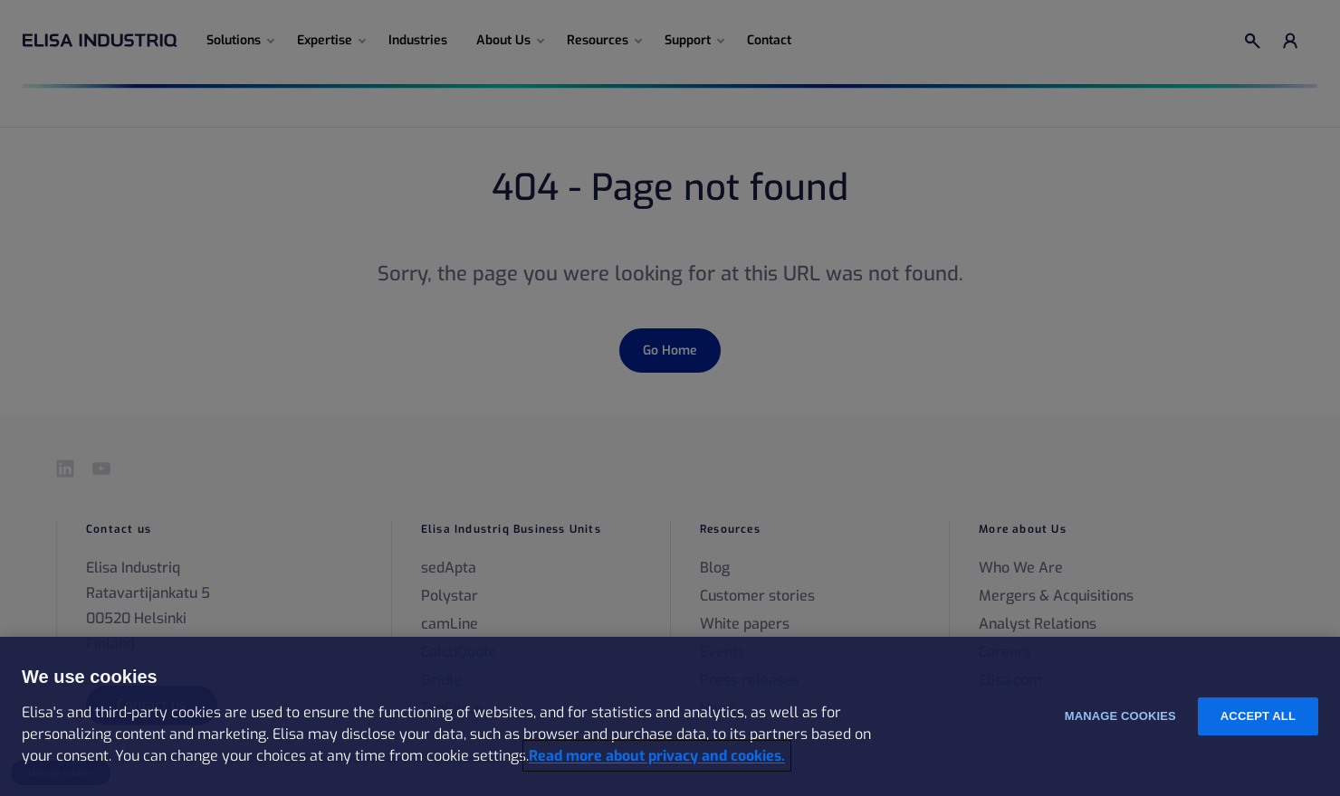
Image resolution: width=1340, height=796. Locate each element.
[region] (670, 716)
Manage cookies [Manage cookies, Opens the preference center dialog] (1120, 716)
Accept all (1258, 716)
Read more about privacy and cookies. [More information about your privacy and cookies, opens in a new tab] (657, 755)
